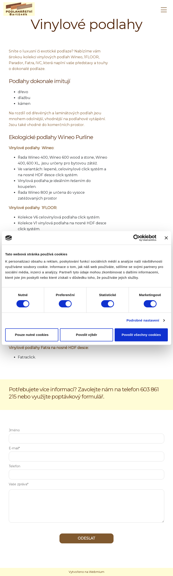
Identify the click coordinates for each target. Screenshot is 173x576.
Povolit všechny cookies (141, 335)
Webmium (96, 572)
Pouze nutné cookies (31, 335)
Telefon (14, 466)
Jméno (14, 430)
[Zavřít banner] (166, 237)
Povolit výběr (86, 335)
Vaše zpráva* (18, 484)
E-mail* (14, 448)
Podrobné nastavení (142, 320)
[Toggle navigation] (164, 9)
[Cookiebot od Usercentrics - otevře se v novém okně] (136, 237)
